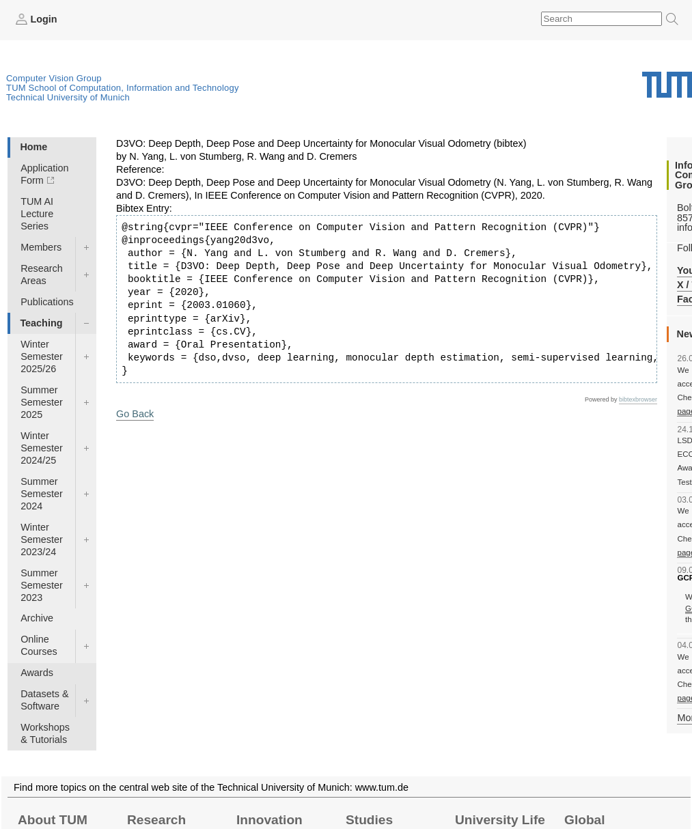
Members (40, 247)
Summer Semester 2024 (41, 493)
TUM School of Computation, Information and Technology (122, 88)
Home (33, 146)
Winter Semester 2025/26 (41, 356)
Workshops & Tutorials (45, 733)
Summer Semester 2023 (41, 585)
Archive (36, 618)
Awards (36, 672)
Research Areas (41, 274)
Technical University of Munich (68, 97)
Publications (47, 301)
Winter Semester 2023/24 (41, 539)
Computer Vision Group (54, 78)
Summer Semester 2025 (41, 402)
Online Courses (38, 645)
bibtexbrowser (638, 399)
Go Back (135, 413)
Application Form (44, 174)
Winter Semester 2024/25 (41, 448)
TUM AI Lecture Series (36, 213)
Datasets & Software (44, 700)
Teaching (41, 323)
